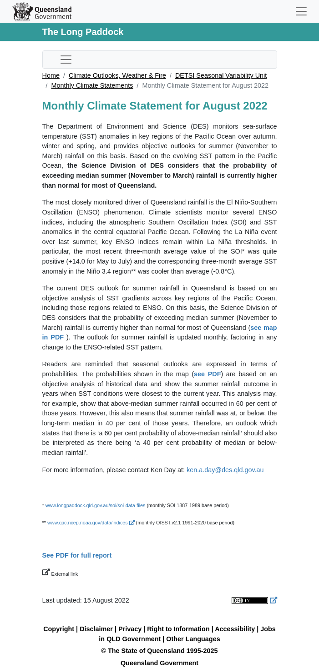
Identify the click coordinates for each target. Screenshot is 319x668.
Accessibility (235, 629)
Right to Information (178, 629)
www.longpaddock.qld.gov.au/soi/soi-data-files (96, 505)
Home (51, 75)
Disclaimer (96, 629)
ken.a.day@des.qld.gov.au (225, 470)
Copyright (58, 629)
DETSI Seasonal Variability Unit (221, 75)
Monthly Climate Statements (92, 85)
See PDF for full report (77, 555)
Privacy (130, 629)
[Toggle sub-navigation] (66, 59)
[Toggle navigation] (301, 11)
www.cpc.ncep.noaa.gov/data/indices (91, 522)
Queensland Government (159, 663)
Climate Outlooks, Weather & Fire (117, 75)
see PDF (207, 374)
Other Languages (193, 639)
